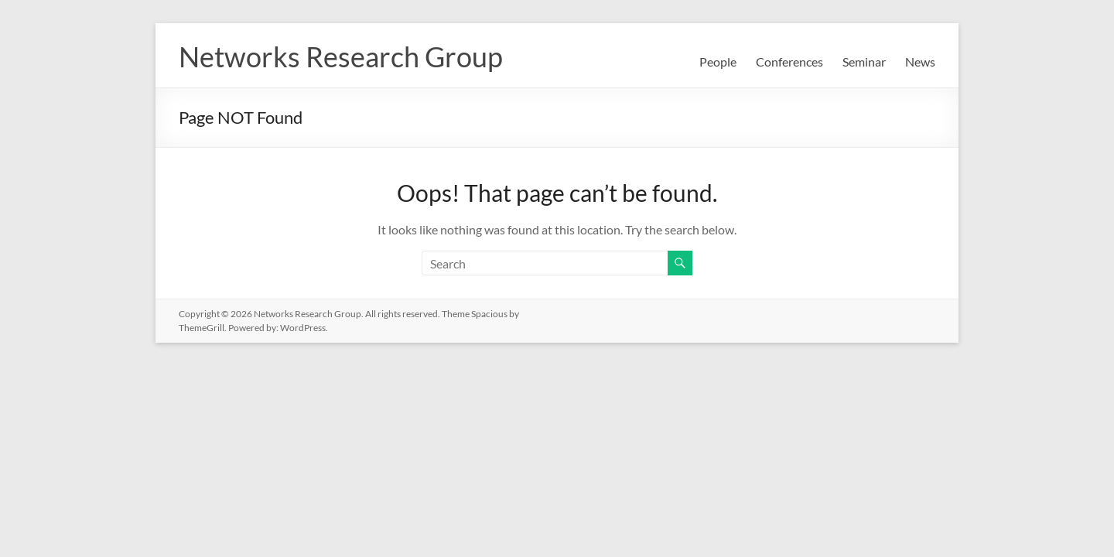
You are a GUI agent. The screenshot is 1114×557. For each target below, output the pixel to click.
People (717, 61)
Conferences (789, 61)
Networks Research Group (341, 56)
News (920, 61)
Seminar (864, 61)
